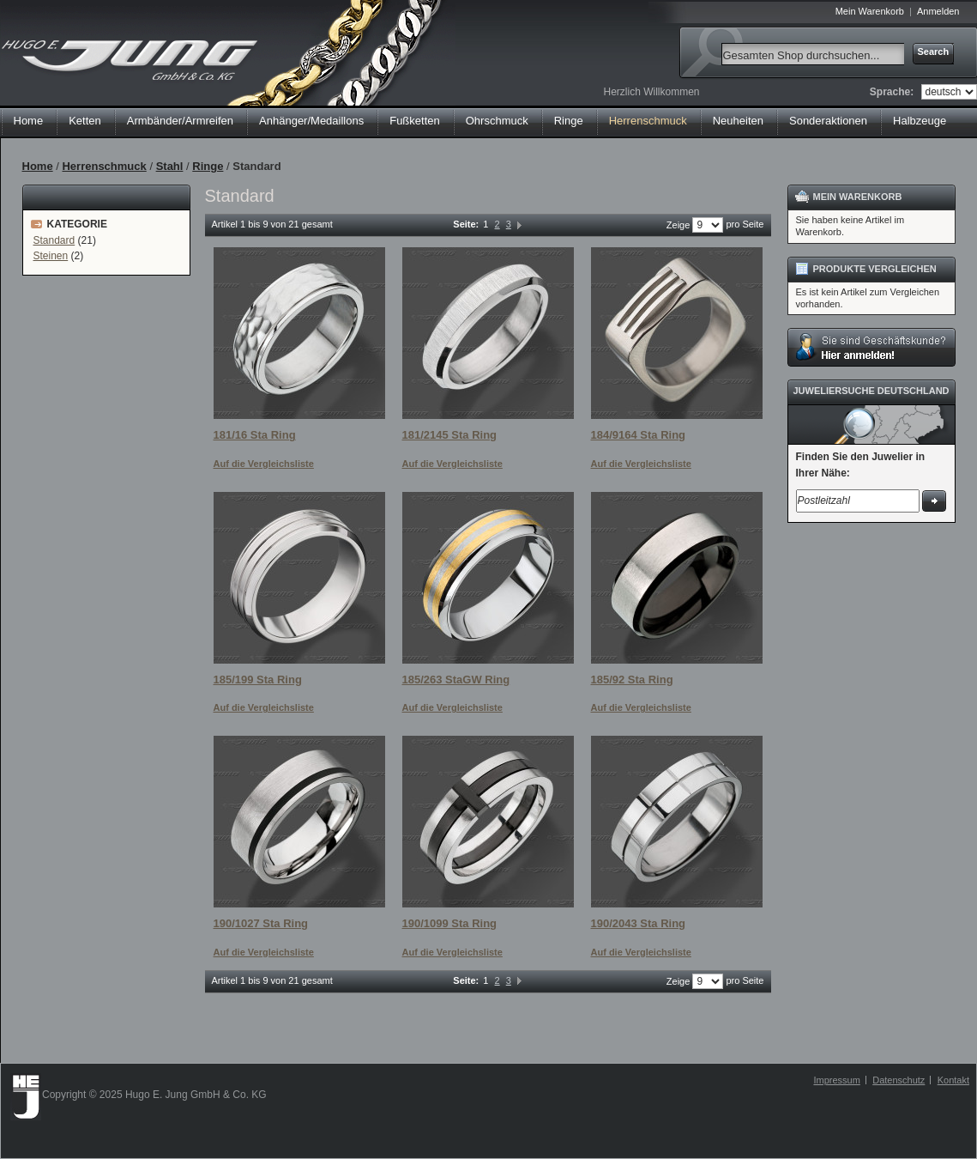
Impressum (836, 1080)
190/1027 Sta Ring (261, 923)
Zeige (678, 225)
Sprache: (892, 92)
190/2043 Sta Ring (638, 923)
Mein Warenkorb (869, 11)
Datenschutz (898, 1080)
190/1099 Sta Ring (450, 923)
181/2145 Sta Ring (450, 434)
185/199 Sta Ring (258, 679)
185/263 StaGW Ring (456, 679)
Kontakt (953, 1080)
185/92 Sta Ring (632, 679)
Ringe (207, 166)
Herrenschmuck (104, 166)
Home (29, 120)
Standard (54, 240)
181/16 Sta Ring (255, 434)
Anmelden (938, 11)
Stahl (170, 166)
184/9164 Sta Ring (638, 434)
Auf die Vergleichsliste (264, 463)
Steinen (51, 256)
